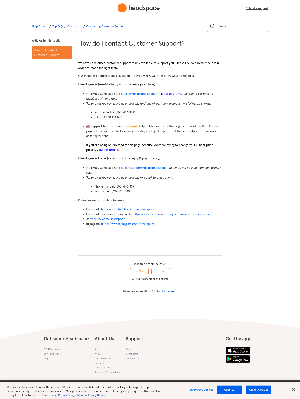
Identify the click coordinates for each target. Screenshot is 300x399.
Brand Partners (103, 367)
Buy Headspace (52, 353)
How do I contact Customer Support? (47, 52)
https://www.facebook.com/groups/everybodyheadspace (172, 214)
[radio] (139, 271)
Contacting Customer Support (105, 26)
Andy (97, 353)
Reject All (229, 392)
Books (129, 349)
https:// (95, 219)
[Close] (293, 391)
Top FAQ (57, 26)
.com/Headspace (113, 219)
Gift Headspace (52, 349)
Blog (46, 358)
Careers (99, 362)
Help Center (40, 26)
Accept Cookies (258, 392)
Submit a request (257, 8)
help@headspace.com (139, 94)
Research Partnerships (107, 372)
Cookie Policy (133, 358)
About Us (99, 349)
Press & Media (102, 358)
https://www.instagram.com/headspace (128, 224)
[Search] (237, 26)
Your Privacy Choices (201, 392)
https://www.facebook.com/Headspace (128, 209)
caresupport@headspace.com (145, 168)
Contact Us (74, 26)
